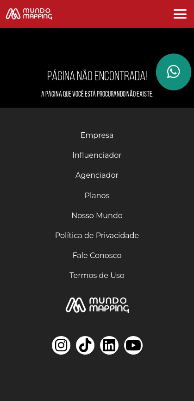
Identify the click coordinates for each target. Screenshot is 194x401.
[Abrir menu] (180, 13)
